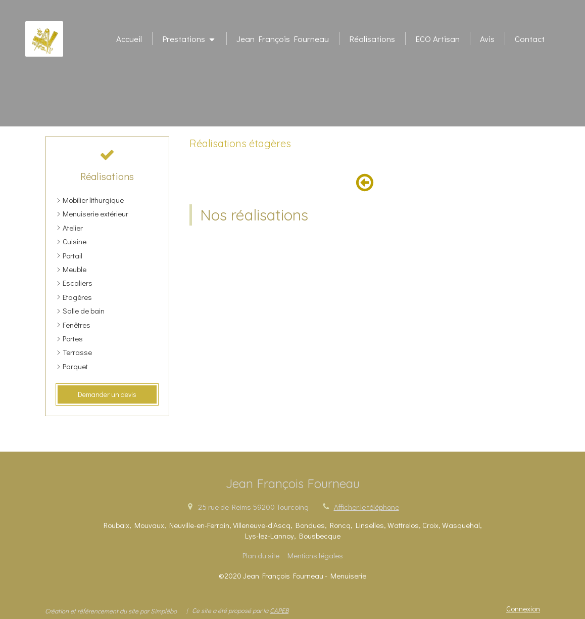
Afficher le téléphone (366, 507)
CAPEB (279, 610)
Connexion (523, 608)
